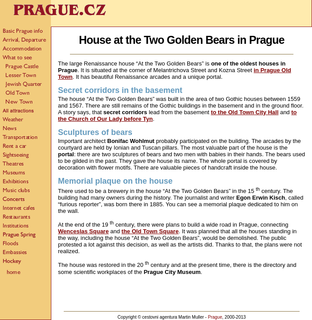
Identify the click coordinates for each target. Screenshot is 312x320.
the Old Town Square (150, 231)
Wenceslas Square (83, 231)
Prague (215, 317)
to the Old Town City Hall (244, 112)
